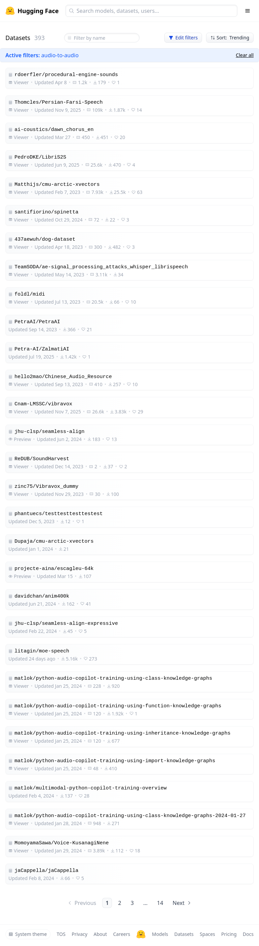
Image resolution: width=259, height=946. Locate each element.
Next (182, 903)
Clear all (245, 55)
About (100, 934)
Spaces (207, 934)
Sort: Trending (229, 37)
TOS (61, 934)
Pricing (228, 934)
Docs (248, 934)
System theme (27, 934)
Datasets (184, 934)
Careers (121, 934)
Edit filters (183, 37)
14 (160, 903)
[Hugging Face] (141, 934)
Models (160, 934)
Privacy (79, 934)
